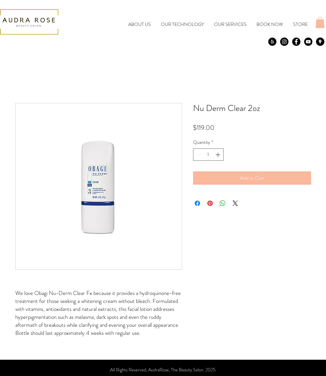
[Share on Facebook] (197, 203)
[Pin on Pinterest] (210, 203)
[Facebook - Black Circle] (296, 42)
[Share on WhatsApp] (223, 203)
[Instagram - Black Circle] (284, 42)
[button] (320, 22)
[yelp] (272, 42)
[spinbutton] (208, 154)
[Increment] (218, 154)
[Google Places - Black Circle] (320, 42)
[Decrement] (198, 154)
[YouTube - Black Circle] (308, 42)
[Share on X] (235, 203)
